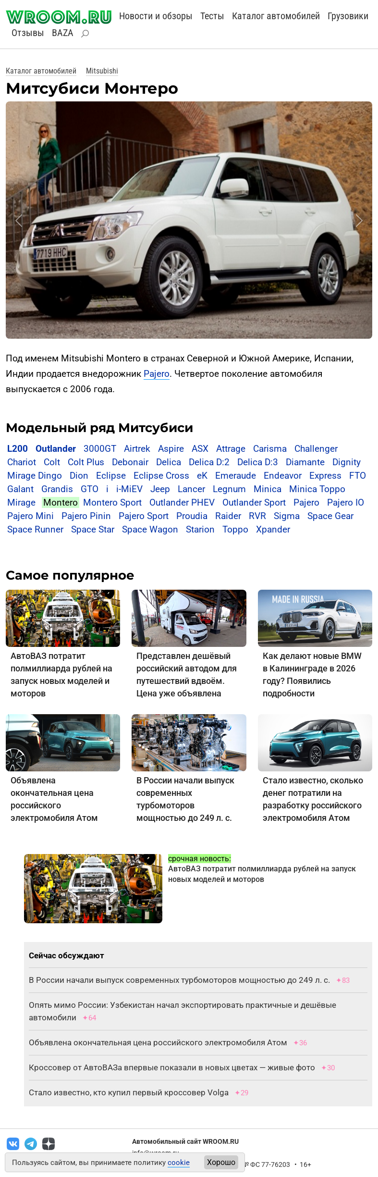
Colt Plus (86, 462)
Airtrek (137, 448)
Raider (228, 515)
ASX (200, 448)
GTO (89, 489)
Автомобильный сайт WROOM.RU (185, 1141)
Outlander (56, 448)
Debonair (130, 462)
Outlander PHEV (182, 502)
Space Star (92, 529)
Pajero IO (345, 502)
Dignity (346, 462)
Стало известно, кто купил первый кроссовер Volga (129, 1092)
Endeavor (283, 475)
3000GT (100, 448)
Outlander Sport (254, 502)
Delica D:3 (257, 462)
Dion (79, 475)
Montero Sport (112, 502)
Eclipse (111, 475)
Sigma (287, 515)
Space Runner (35, 529)
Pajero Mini (30, 515)
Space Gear (330, 515)
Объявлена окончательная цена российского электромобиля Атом (158, 1042)
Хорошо (221, 1162)
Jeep (160, 489)
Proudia (191, 515)
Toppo (236, 529)
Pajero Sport (144, 515)
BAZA (62, 32)
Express (325, 475)
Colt (52, 462)
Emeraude (235, 475)
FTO (357, 475)
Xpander (273, 529)
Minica (267, 489)
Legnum (229, 489)
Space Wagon (150, 529)
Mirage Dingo (34, 475)
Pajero (157, 373)
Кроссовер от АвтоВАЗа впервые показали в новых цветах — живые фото (172, 1067)
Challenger (316, 448)
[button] (18, 220)
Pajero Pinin (86, 515)
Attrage (230, 448)
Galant (20, 489)
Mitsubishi (102, 70)
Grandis (57, 489)
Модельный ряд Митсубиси (99, 427)
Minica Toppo (317, 489)
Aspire (171, 448)
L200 (17, 448)
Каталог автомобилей (276, 16)
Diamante (305, 462)
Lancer (191, 489)
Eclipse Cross (161, 475)
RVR (257, 515)
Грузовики (348, 16)
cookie (179, 1162)
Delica (168, 462)
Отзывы (28, 32)
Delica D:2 (209, 462)
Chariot (21, 462)
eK (202, 475)
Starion (200, 529)
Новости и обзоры (156, 16)
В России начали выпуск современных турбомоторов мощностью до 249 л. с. (179, 980)
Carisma (270, 448)
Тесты (212, 16)
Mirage (21, 502)
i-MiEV (129, 489)
